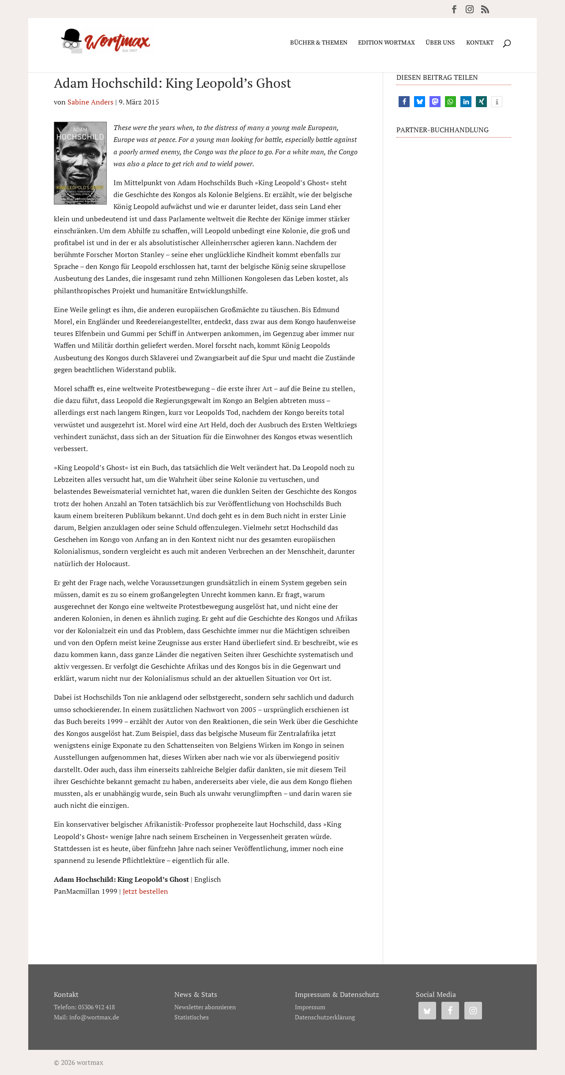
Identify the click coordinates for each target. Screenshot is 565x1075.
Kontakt (479, 43)
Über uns (440, 43)
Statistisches (191, 1017)
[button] (404, 101)
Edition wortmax (386, 43)
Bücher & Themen (318, 43)
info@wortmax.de (94, 1017)
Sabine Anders (90, 102)
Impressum (310, 1007)
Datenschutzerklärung (325, 1017)
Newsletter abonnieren (205, 1007)
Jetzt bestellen (145, 891)
